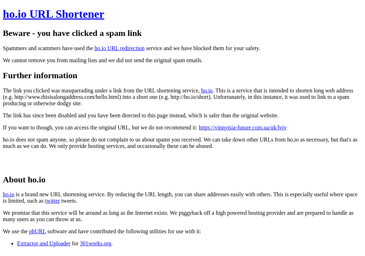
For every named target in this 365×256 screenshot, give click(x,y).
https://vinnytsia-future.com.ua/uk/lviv (242, 127)
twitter (52, 201)
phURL (37, 231)
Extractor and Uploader (43, 243)
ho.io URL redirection (120, 48)
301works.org (95, 243)
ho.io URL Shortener (53, 13)
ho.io (207, 90)
